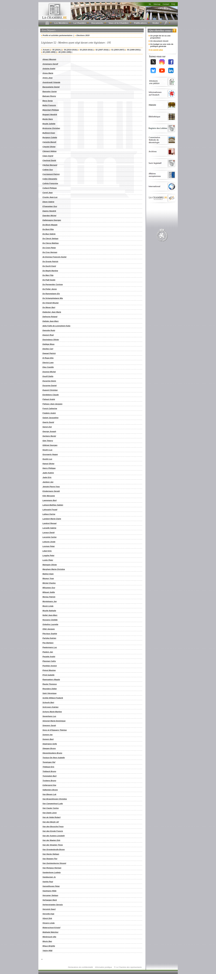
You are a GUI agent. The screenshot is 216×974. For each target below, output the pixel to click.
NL (150, 4)
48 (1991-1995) (64, 52)
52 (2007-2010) (102, 50)
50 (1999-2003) (133, 50)
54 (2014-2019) (70, 50)
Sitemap (156, 4)
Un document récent (159, 41)
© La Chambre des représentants (128, 967)
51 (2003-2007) (117, 50)
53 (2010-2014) (86, 50)
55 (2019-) (56, 50)
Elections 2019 (82, 35)
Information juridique (103, 967)
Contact (166, 4)
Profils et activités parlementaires (57, 35)
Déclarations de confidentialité (80, 967)
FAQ (173, 4)
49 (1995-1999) (49, 52)
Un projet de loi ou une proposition (160, 37)
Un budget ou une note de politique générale (161, 45)
